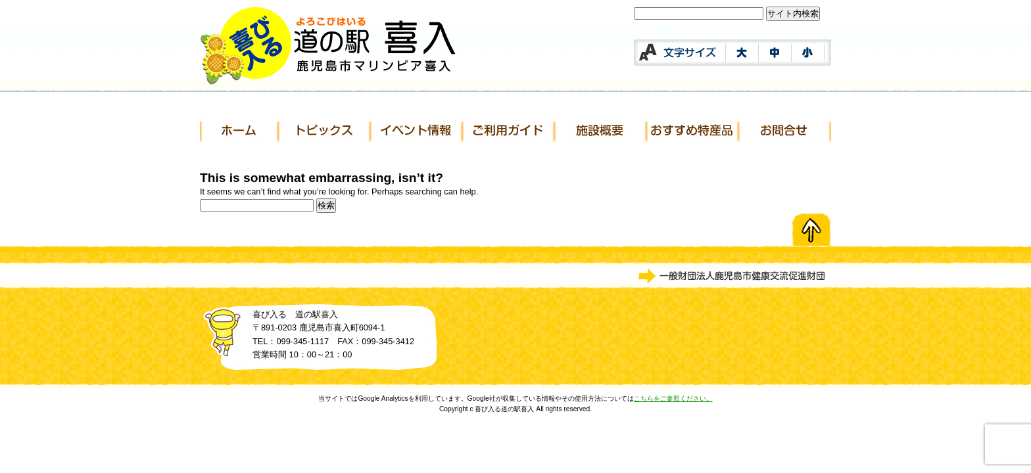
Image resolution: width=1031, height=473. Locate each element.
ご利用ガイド (509, 131)
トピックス (325, 131)
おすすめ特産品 (693, 131)
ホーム (239, 131)
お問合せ (785, 131)
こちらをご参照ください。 (673, 398)
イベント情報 (417, 131)
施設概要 (601, 131)
